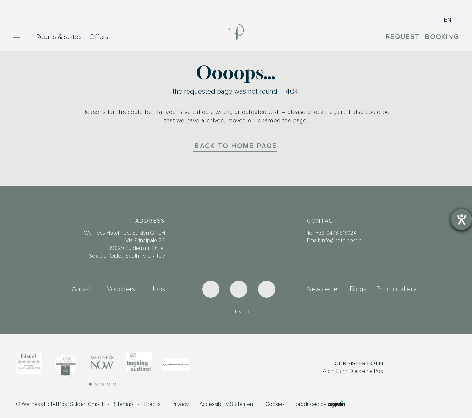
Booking (442, 37)
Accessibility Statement (227, 404)
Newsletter (323, 289)
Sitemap (123, 404)
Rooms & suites (58, 37)
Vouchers (121, 289)
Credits (152, 404)
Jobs (158, 289)
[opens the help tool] (461, 219)
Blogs (358, 289)
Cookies (275, 404)
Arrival (81, 289)
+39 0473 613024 (336, 233)
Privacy (180, 404)
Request (403, 37)
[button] (90, 384)
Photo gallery (396, 289)
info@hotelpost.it (341, 240)
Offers (99, 37)
